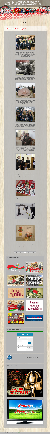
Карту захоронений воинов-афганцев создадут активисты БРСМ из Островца (25, 221)
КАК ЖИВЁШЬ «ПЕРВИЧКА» (17, 4)
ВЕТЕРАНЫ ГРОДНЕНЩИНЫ (25, 9)
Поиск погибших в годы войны (33, 1)
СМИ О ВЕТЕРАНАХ (19, 3)
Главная (7, 1)
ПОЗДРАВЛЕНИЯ (12, 3)
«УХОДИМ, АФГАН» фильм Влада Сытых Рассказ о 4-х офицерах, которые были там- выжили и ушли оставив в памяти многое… (25, 78)
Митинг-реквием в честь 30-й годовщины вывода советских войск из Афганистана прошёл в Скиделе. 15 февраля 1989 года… (25, 125)
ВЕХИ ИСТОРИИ (12, 1)
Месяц (19, 337)
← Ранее (19, 252)
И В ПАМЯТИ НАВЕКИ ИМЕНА (21, 1)
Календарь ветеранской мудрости (30, 3)
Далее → (34, 252)
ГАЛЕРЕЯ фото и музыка (24, 2)
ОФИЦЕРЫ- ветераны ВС (14, 2)
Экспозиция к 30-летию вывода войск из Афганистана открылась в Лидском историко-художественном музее (25, 198)
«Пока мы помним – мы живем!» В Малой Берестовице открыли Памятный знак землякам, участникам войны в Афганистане (25, 102)
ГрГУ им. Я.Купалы (18, 432)
